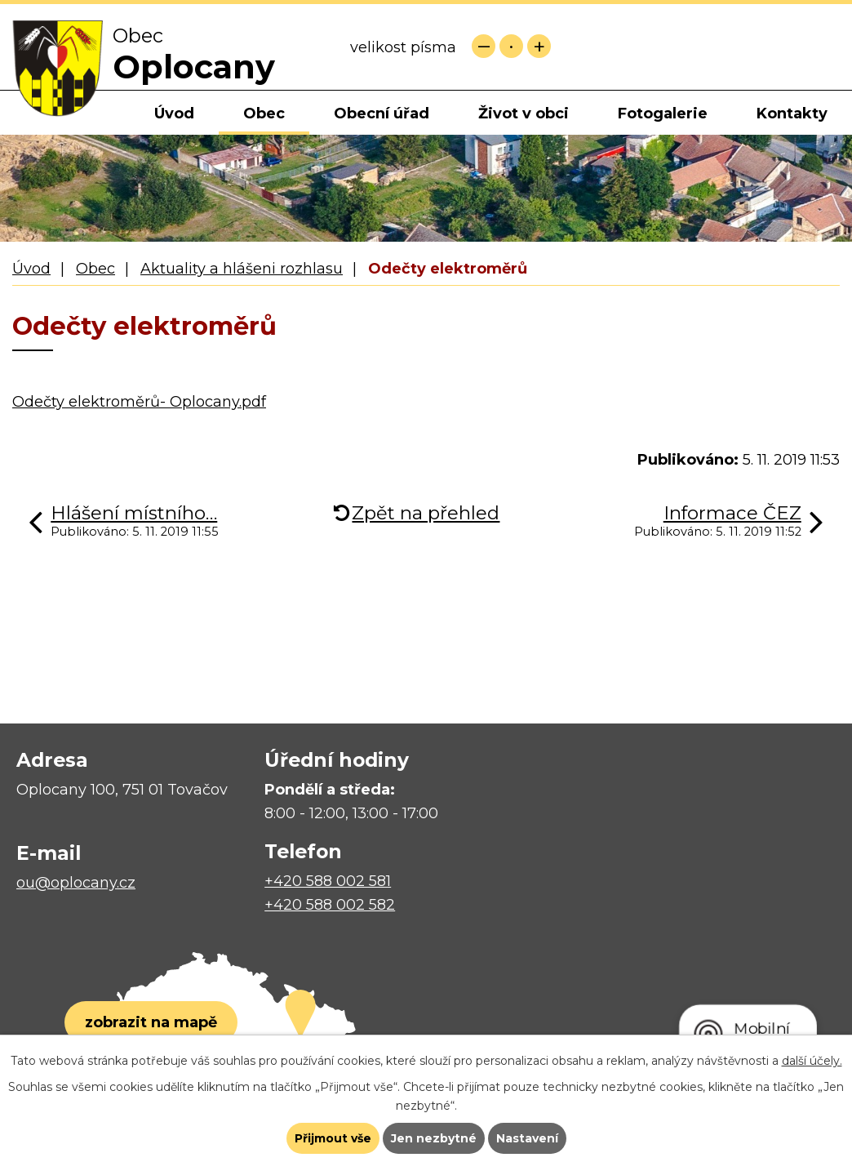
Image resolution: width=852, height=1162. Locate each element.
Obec (264, 113)
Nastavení (527, 1138)
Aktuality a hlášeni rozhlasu (241, 269)
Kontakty (792, 113)
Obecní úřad (381, 113)
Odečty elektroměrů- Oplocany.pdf (139, 402)
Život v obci (523, 113)
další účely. (812, 1060)
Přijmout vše (333, 1138)
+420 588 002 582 (329, 905)
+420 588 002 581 (327, 881)
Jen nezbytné (434, 1138)
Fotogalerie (663, 113)
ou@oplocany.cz (75, 883)
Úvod (174, 113)
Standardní (511, 46)
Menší (483, 46)
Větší (539, 46)
